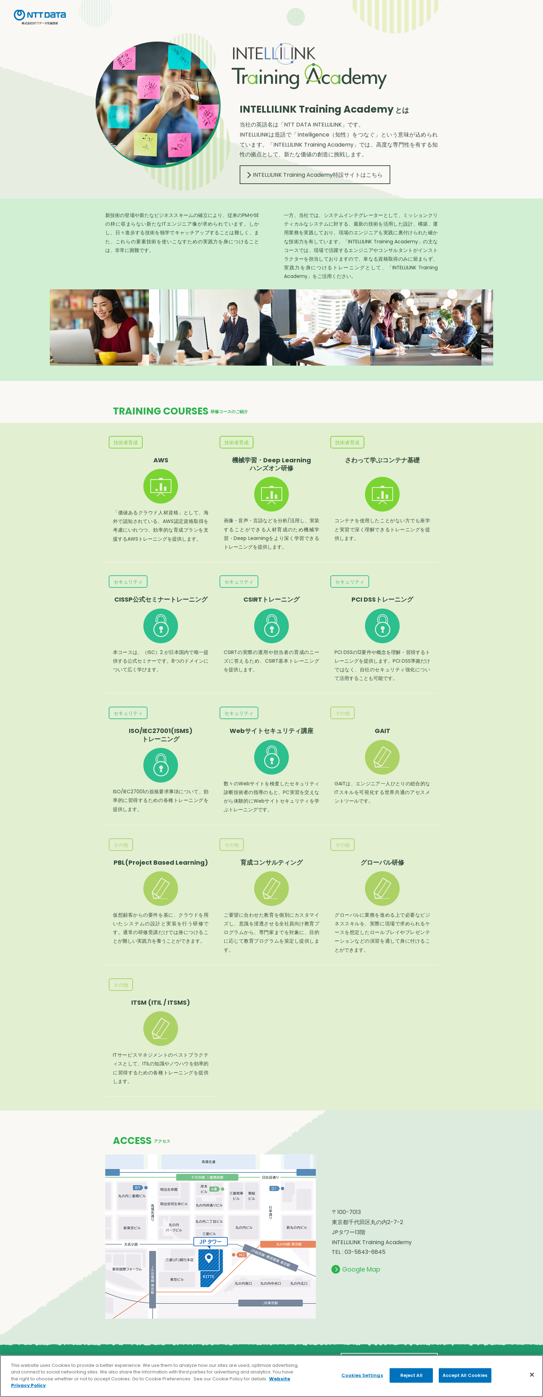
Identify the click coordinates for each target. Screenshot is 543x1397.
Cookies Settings (362, 1375)
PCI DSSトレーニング (382, 599)
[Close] (532, 1374)
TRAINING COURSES (180, 411)
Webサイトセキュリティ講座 (271, 730)
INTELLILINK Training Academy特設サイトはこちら (318, 175)
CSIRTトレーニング (271, 599)
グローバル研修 (382, 862)
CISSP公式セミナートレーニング (160, 599)
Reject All (411, 1375)
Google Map (362, 1269)
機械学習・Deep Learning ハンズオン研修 (271, 464)
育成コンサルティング (271, 862)
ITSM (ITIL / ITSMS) (160, 1002)
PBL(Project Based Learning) (161, 862)
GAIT (382, 730)
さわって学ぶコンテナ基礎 (382, 464)
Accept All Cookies (465, 1375)
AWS (160, 460)
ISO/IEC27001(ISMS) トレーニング (161, 734)
